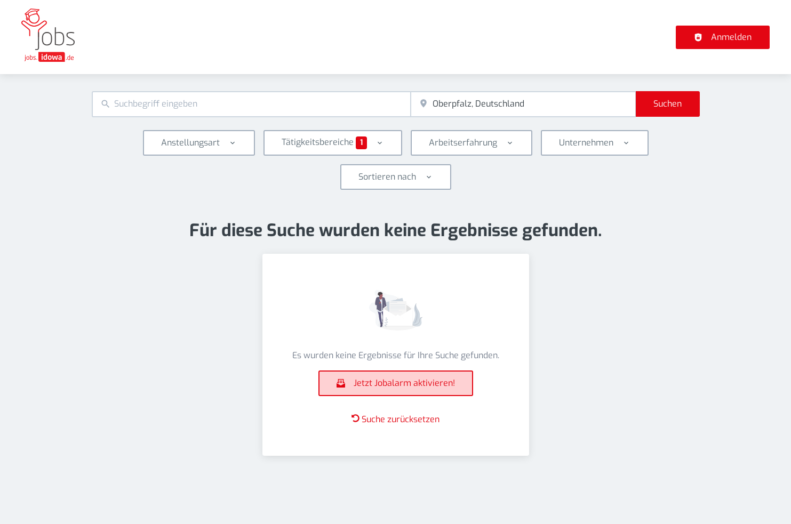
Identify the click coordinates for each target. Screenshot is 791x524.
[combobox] (251, 104)
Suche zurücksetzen (395, 419)
